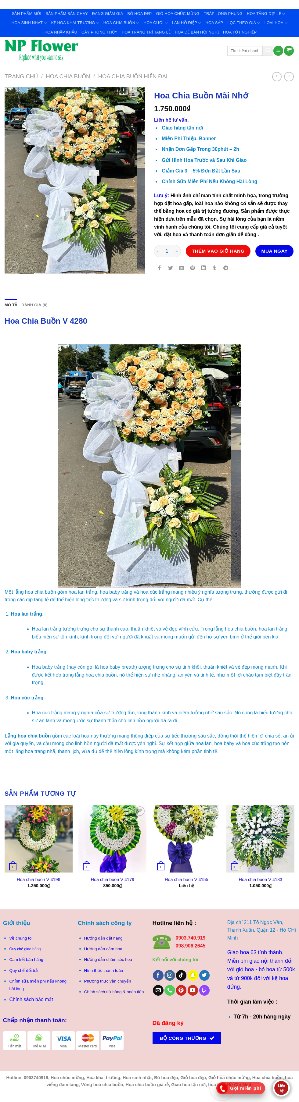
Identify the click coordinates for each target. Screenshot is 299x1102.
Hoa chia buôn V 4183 (260, 879)
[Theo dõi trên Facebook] (158, 975)
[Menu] (278, 51)
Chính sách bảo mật (31, 999)
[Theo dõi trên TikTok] (181, 975)
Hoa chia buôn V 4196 (38, 879)
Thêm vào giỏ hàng (218, 251)
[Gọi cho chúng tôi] (169, 990)
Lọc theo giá (243, 23)
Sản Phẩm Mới (26, 13)
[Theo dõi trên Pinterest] (181, 990)
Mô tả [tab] (11, 305)
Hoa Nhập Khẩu (61, 32)
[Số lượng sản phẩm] (167, 251)
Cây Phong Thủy (99, 32)
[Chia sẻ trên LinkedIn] (204, 269)
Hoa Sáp (214, 22)
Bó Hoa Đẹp (139, 13)
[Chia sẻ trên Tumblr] (215, 269)
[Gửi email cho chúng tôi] (158, 990)
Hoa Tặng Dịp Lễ (266, 14)
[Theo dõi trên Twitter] (204, 975)
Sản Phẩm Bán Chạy (66, 13)
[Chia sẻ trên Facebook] (160, 269)
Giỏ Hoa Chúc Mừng (177, 13)
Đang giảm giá (107, 13)
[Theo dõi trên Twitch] (204, 990)
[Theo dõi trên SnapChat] (193, 975)
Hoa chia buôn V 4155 (186, 879)
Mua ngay (274, 251)
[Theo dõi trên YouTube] (193, 990)
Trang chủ (21, 76)
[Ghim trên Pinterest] (193, 269)
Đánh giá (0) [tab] (34, 305)
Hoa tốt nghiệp (240, 32)
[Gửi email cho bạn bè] (182, 269)
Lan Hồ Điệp (186, 23)
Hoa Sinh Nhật (29, 23)
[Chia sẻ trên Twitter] (171, 269)
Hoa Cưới (156, 23)
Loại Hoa (276, 23)
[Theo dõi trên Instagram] (169, 975)
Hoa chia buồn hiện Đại (133, 76)
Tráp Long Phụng (223, 13)
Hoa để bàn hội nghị (197, 32)
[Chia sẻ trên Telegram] (226, 269)
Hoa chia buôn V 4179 (112, 879)
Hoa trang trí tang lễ (146, 32)
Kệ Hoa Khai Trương (75, 23)
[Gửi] (268, 51)
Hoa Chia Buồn (121, 23)
